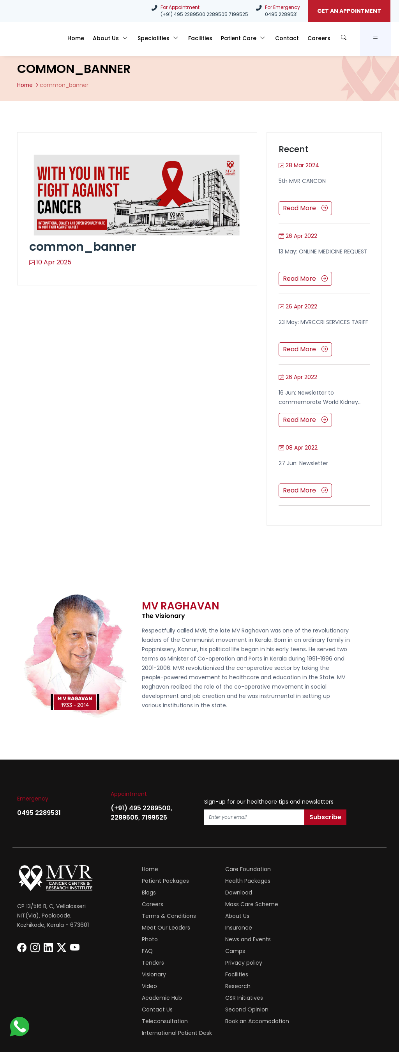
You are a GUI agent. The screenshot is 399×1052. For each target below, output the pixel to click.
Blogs (229, 880)
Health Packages (164, 880)
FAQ (307, 915)
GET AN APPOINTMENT (349, 11)
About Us (125, 40)
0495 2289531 (281, 14)
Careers (321, 40)
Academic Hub (242, 951)
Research (154, 951)
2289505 (217, 14)
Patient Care (251, 40)
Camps (152, 927)
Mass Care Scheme (248, 892)
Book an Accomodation (174, 974)
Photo (150, 915)
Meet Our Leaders (246, 904)
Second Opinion (243, 962)
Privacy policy (320, 927)
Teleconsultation (325, 962)
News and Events (244, 915)
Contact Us (157, 962)
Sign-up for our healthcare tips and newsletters (269, 801)
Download (315, 880)
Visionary (154, 939)
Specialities (170, 40)
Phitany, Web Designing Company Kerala (310, 1016)
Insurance (315, 904)
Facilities (210, 40)
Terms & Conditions (329, 892)
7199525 (238, 14)
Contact (292, 40)
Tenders (233, 927)
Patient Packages (325, 869)
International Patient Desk (257, 974)
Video (309, 939)
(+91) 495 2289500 (183, 14)
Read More (305, 207)
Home (92, 40)
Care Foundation (244, 869)
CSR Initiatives (321, 951)
